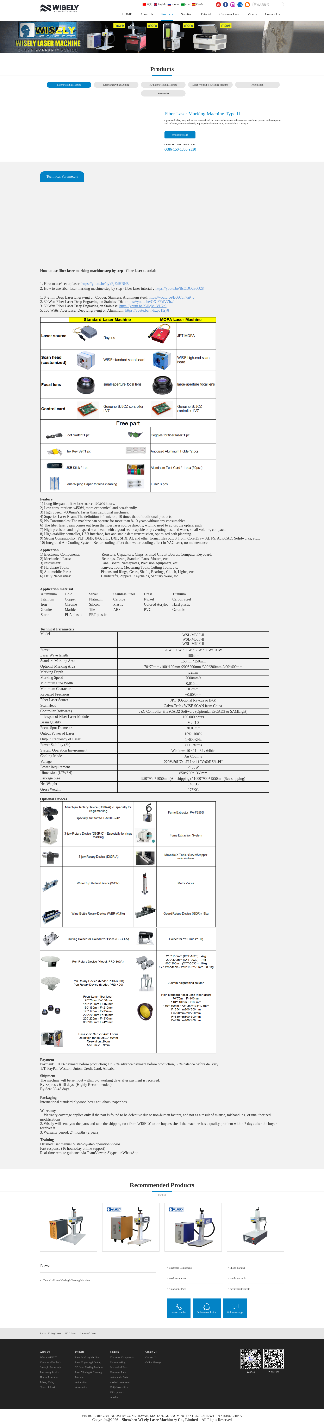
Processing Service (49, 1372)
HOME (127, 14)
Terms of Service (48, 1387)
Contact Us (272, 14)
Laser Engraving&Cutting (116, 84)
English (160, 4)
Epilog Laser (54, 1333)
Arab (185, 4)
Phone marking (117, 1362)
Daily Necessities (119, 1387)
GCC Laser (70, 1333)
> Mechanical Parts (176, 1278)
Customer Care (229, 14)
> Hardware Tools (237, 1278)
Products (167, 14)
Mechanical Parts (118, 1367)
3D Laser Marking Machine (163, 84)
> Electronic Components (179, 1267)
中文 (147, 4)
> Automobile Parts (176, 1289)
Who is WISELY (48, 1357)
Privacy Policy (47, 1382)
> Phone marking (236, 1267)
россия (173, 4)
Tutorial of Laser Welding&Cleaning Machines (66, 1280)
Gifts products (117, 1392)
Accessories (163, 93)
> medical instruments (239, 1289)
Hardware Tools (118, 1372)
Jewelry (114, 1397)
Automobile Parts (119, 1377)
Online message (180, 134)
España (197, 4)
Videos (252, 14)
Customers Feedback (50, 1362)
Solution (186, 14)
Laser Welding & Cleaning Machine (210, 84)
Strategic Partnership (50, 1367)
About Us (146, 14)
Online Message (153, 1362)
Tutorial (206, 14)
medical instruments (120, 1382)
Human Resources (49, 1377)
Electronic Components (122, 1357)
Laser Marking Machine (69, 84)
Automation (257, 84)
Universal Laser (88, 1333)
